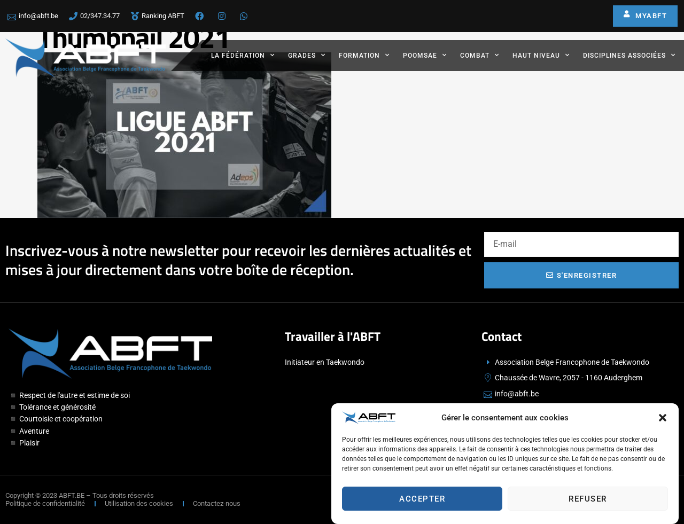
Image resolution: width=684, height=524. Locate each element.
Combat (479, 55)
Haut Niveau (541, 55)
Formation (364, 55)
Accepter (422, 500)
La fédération (243, 55)
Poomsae (425, 55)
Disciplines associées (629, 55)
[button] (662, 419)
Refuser (588, 500)
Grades (306, 55)
